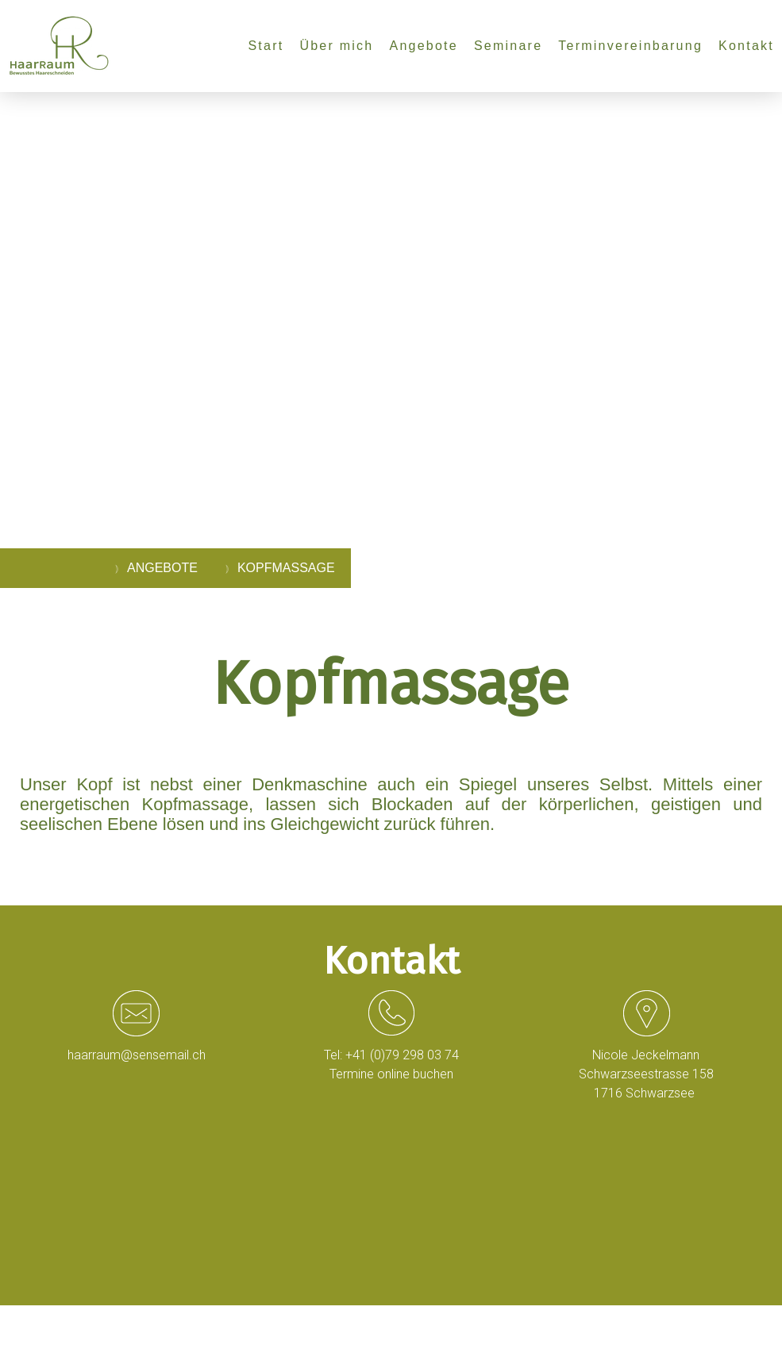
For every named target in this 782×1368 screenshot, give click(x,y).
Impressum (45, 1329)
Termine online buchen (391, 1074)
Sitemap (237, 1329)
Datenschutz (105, 1329)
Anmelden (740, 1345)
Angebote (423, 45)
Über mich (336, 45)
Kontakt (746, 45)
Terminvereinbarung (630, 45)
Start (265, 45)
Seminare (508, 45)
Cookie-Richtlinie (176, 1329)
